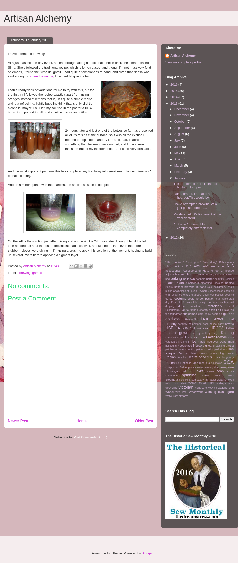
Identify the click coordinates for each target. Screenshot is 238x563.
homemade (195, 324)
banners (200, 279)
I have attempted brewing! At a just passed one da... (195, 206)
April (178, 159)
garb (200, 314)
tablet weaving (218, 379)
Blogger (147, 553)
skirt (200, 371)
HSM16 (186, 328)
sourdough (171, 375)
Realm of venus (200, 357)
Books (169, 287)
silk (185, 371)
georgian (217, 314)
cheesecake (216, 291)
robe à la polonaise (210, 363)
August (179, 134)
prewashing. (217, 353)
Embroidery (214, 306)
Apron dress (195, 274)
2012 (174, 237)
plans (193, 353)
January (180, 178)
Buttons (201, 286)
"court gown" (193, 262)
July (177, 140)
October (180, 121)
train (167, 383)
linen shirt (184, 341)
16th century (174, 266)
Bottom (178, 286)
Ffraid (225, 310)
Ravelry (181, 357)
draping (169, 306)
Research (172, 363)
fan (213, 309)
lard (182, 337)
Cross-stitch (189, 302)
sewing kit (210, 367)
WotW (168, 396)
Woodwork (196, 391)
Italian (230, 328)
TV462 (202, 383)
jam (194, 333)
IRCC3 (218, 328)
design (202, 302)
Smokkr (210, 371)
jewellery (204, 333)
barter (210, 278)
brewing (25, 273)
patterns (201, 349)
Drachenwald (226, 302)
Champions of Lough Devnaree (191, 291)
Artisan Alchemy (37, 18)
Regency (228, 357)
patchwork (171, 349)
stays (231, 375)
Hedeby (171, 324)
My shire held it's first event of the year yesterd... (197, 216)
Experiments (172, 310)
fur (185, 313)
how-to (229, 323)
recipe (217, 357)
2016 (174, 84)
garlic (208, 314)
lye (194, 341)
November (182, 115)
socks (230, 371)
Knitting (227, 333)
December (182, 109)
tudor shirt (179, 383)
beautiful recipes (224, 279)
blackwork (192, 282)
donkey (212, 302)
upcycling (171, 387)
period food (221, 349)
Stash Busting (212, 375)
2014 (174, 97)
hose (205, 324)
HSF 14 (172, 328)
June (178, 147)
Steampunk (172, 379)
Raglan (170, 357)
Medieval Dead (216, 341)
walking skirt (226, 387)
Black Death (174, 283)
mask (201, 341)
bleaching (206, 283)
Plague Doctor (176, 353)
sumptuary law (200, 379)
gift (225, 314)
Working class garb (219, 392)
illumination (201, 328)
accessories (173, 270)
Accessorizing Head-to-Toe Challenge (208, 270)
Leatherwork (216, 337)
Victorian (185, 387)
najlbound (171, 345)
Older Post (144, 421)
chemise (229, 291)
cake (210, 287)
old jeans (209, 345)
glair (231, 314)
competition (217, 294)
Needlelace (185, 345)
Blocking (218, 283)
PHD (231, 349)
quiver (230, 353)
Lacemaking (172, 337)
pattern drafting (186, 349)
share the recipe (41, 76)
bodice (229, 282)
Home (81, 421)
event (230, 306)
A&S (197, 266)
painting (220, 345)
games (37, 273)
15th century (226, 262)
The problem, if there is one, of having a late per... (195, 185)
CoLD (206, 294)
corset (169, 298)
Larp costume (195, 337)
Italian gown (176, 333)
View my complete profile (183, 62)
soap (220, 371)
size (191, 371)
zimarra (183, 395)
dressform (195, 306)
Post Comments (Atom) (90, 437)
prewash (203, 353)
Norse (197, 345)
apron (182, 274)
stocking (186, 379)
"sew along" (210, 262)
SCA (228, 362)
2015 (174, 91)
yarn (175, 396)
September (182, 128)
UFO (211, 383)
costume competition (201, 298)
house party (217, 324)
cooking (229, 294)
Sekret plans (187, 367)
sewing (199, 367)
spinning (189, 375)
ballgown (189, 278)
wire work (181, 392)
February (181, 172)
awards (230, 274)
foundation (176, 314)
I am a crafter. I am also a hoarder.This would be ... (192, 196)
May (177, 153)
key (216, 333)
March (179, 165)
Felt (218, 309)
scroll (176, 367)
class (186, 294)
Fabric (185, 309)
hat (231, 319)
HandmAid (191, 319)
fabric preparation (200, 310)
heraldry (182, 324)
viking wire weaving (206, 387)
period (210, 349)
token (231, 379)
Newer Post (18, 421)
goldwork (173, 319)
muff (231, 341)
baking (176, 278)
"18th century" (174, 262)
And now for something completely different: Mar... (194, 226)
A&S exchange (213, 266)
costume (180, 298)
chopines (177, 294)
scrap (168, 367)
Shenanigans (172, 371)
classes (196, 294)
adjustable (171, 274)
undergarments (225, 383)
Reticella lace (189, 362)
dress (181, 306)
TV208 (192, 383)
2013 (174, 103)
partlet (230, 345)
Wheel (169, 391)
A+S (230, 266)
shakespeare (225, 367)
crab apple (221, 298)
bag (167, 279)
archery (210, 274)
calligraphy (220, 287)
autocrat (220, 274)
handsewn (213, 318)
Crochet (175, 302)
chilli (167, 294)
